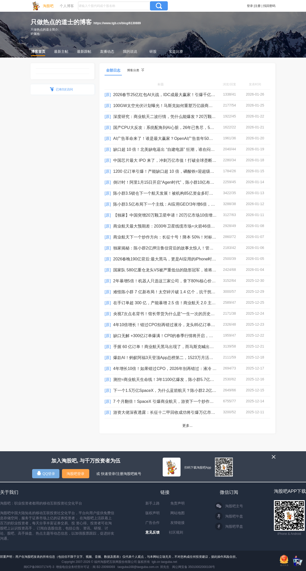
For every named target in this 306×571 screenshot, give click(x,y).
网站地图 (177, 513)
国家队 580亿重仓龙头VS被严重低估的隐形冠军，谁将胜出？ (168, 270)
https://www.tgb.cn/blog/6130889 (117, 23)
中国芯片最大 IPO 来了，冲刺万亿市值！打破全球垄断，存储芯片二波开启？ (183, 160)
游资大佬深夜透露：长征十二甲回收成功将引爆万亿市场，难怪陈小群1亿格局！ (185, 412)
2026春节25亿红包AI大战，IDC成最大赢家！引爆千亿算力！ (168, 94)
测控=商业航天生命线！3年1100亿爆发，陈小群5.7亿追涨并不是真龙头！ (180, 379)
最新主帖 (61, 51)
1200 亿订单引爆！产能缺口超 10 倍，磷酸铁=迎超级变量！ (167, 171)
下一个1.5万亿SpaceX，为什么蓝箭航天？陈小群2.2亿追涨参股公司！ (177, 390)
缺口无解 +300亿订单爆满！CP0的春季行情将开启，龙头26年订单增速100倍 (183, 336)
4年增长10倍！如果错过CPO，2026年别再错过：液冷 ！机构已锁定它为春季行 (185, 368)
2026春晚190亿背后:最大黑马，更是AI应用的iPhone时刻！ (166, 259)
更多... (187, 425)
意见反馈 (152, 532)
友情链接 (177, 523)
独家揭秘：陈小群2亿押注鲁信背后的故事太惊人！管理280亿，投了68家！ (181, 248)
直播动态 (107, 51)
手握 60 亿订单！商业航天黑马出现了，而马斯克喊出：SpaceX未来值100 (180, 346)
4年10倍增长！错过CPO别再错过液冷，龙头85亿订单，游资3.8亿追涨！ (179, 325)
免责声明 (177, 503)
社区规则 (176, 532)
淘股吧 (48, 6)
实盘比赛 (176, 51)
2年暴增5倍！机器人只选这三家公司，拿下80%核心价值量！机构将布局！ (180, 281)
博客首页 (38, 51)
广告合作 (152, 523)
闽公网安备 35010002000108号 (193, 567)
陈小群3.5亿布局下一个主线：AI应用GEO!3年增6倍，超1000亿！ (172, 204)
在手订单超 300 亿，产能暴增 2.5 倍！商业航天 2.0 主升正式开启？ (174, 303)
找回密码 (269, 6)
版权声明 (152, 513)
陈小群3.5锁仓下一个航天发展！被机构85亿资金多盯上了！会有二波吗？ (179, 193)
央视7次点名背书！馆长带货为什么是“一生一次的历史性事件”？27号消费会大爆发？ (189, 314)
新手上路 (152, 503)
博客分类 (135, 70)
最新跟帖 (84, 51)
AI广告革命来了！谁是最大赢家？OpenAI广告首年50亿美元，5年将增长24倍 (182, 138)
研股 (153, 51)
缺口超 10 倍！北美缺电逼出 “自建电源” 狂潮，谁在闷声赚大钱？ (172, 149)
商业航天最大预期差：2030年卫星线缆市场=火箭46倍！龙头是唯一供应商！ (182, 226)
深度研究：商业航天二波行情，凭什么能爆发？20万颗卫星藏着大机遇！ (178, 116)
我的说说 (130, 51)
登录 (250, 6)
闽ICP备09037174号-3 (39, 567)
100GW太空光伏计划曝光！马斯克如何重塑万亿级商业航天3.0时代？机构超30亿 (186, 105)
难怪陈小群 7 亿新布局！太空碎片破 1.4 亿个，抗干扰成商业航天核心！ (178, 292)
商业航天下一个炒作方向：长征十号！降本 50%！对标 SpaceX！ (172, 237)
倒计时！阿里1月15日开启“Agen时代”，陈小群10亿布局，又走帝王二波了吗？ (184, 182)
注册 (257, 6)
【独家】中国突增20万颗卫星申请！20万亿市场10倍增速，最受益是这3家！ (182, 215)
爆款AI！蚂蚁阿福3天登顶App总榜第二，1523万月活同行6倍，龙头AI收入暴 (182, 357)
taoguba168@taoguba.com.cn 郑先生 (144, 567)
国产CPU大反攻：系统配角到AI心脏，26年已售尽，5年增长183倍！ (175, 127)
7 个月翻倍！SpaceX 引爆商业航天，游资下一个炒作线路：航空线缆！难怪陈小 (186, 401)
